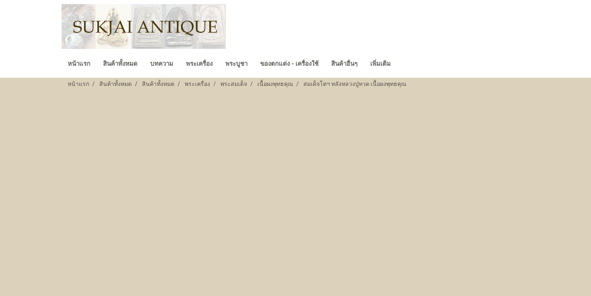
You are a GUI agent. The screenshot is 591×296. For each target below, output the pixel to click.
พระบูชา (236, 63)
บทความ (161, 63)
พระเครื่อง (199, 63)
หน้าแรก (79, 63)
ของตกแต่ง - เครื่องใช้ (289, 63)
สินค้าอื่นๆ (344, 63)
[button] (404, 64)
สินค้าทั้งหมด (120, 63)
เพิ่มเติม (380, 63)
